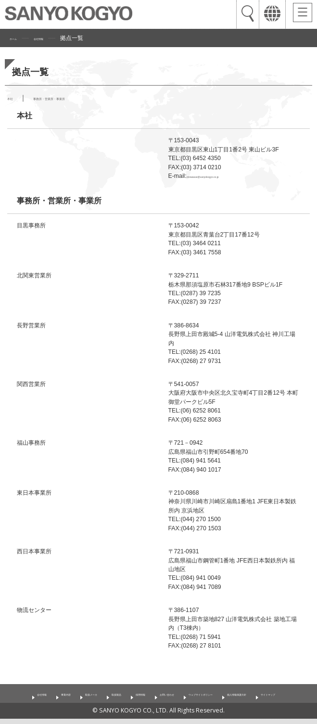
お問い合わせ (217, 684)
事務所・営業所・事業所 (78, 97)
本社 (14, 97)
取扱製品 (136, 684)
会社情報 (55, 38)
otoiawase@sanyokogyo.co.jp (216, 176)
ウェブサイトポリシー (277, 684)
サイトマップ (186, 699)
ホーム (18, 38)
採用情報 (173, 684)
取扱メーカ (95, 684)
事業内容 (55, 684)
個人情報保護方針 (132, 699)
